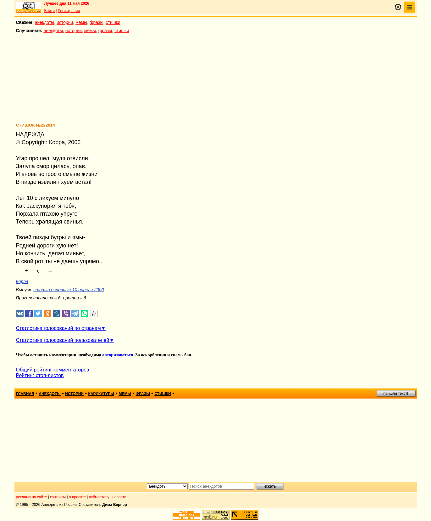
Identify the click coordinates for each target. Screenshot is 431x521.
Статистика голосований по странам (58, 328)
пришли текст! (396, 393)
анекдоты (44, 22)
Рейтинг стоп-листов (40, 375)
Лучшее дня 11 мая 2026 (66, 3)
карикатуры (101, 394)
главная (25, 394)
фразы (96, 22)
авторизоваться (117, 355)
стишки (113, 22)
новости (119, 497)
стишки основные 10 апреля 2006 (68, 289)
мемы (81, 22)
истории (65, 22)
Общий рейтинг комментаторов (52, 369)
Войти (49, 10)
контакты (58, 497)
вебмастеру (99, 497)
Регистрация (69, 10)
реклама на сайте (31, 497)
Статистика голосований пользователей (62, 340)
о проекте (77, 497)
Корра (22, 281)
